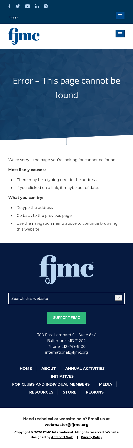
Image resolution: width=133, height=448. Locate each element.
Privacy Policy (91, 437)
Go (118, 298)
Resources (41, 392)
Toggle (13, 17)
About (48, 368)
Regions (95, 392)
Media (105, 384)
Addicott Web (62, 437)
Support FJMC (66, 317)
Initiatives (62, 376)
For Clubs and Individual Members (51, 384)
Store (69, 392)
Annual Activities (85, 368)
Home (26, 368)
